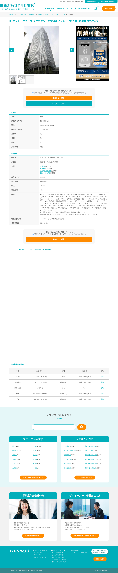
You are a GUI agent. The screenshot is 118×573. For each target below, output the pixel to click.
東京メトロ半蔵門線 (91, 459)
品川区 (35, 455)
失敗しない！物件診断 (58, 557)
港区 (13, 446)
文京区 (14, 463)
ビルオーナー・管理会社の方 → (84, 535)
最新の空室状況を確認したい (60, 93)
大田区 (14, 468)
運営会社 (13, 570)
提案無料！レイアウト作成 (59, 559)
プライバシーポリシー (23, 570)
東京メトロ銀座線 (90, 446)
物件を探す (49, 8)
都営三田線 (67, 463)
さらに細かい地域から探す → (33, 477)
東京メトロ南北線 (90, 468)
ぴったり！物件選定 (57, 555)
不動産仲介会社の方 (92, 1)
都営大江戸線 (89, 450)
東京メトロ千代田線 (91, 463)
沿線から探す (37, 555)
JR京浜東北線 (68, 459)
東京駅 (42, 166)
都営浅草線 (67, 455)
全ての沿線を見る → (84, 477)
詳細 (103, 376)
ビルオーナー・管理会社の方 (108, 1)
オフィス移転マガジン (82, 8)
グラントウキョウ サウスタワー (55, 14)
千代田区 (32, 14)
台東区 (14, 459)
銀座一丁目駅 (45, 173)
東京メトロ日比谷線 (70, 450)
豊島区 (35, 459)
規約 (32, 570)
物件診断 (109, 8)
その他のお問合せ (79, 93)
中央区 (35, 446)
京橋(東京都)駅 (45, 171)
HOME (11, 14)
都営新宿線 (67, 468)
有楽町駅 (43, 168)
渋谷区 (14, 455)
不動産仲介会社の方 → (33, 535)
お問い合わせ (38, 570)
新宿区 (35, 450)
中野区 (35, 468)
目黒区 (35, 463)
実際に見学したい (40, 93)
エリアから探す (21, 14)
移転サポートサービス (64, 8)
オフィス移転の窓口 (57, 552)
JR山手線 (67, 446)
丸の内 (40, 14)
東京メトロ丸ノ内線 (91, 455)
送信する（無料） (59, 98)
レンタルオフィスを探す (40, 557)
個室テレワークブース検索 (59, 562)
